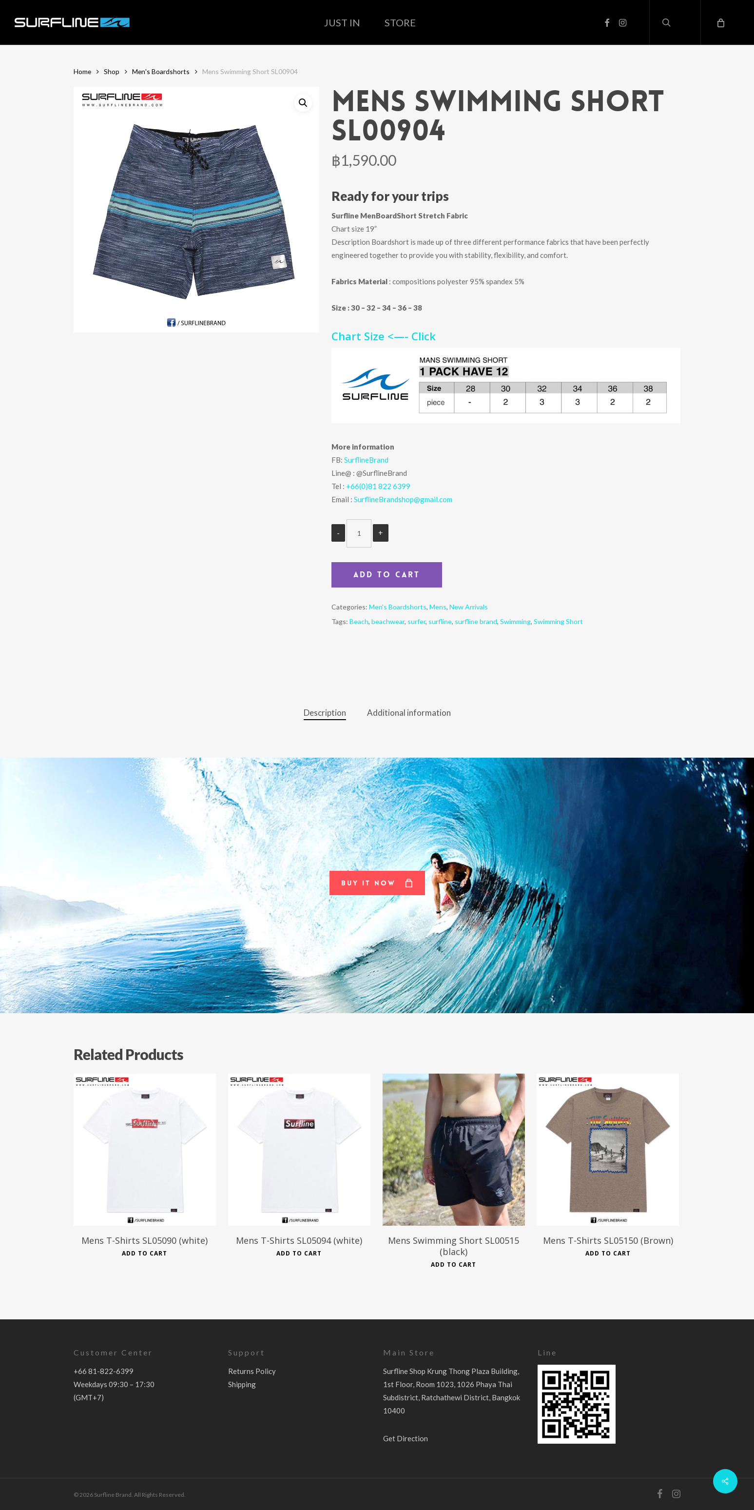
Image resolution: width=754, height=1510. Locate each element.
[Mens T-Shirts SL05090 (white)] (145, 1149)
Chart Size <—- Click (383, 336)
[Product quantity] (359, 533)
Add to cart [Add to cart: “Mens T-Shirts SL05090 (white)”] (144, 1253)
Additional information (409, 712)
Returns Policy (252, 1371)
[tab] (325, 713)
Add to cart (386, 574)
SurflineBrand (366, 459)
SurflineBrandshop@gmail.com (403, 499)
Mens (437, 607)
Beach (358, 621)
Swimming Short (558, 621)
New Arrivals (468, 607)
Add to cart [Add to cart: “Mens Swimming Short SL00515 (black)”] (453, 1264)
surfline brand (476, 621)
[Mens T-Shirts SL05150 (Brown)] (608, 1149)
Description (325, 712)
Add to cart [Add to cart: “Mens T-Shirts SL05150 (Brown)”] (608, 1253)
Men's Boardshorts (161, 71)
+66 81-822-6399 (104, 1371)
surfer (416, 621)
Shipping (242, 1384)
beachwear (388, 621)
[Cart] (719, 22)
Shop (111, 71)
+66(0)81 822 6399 (378, 486)
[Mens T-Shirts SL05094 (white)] (299, 1149)
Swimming (515, 621)
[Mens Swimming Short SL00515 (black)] (454, 1149)
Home (82, 71)
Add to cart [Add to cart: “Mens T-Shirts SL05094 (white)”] (299, 1253)
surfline (440, 621)
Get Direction (405, 1438)
